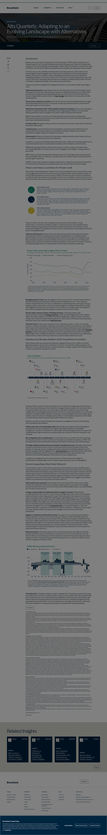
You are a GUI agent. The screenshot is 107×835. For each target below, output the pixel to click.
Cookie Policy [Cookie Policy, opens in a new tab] (8, 830)
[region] (53, 825)
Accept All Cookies (94, 825)
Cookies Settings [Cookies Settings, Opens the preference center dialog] (68, 825)
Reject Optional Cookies (81, 825)
